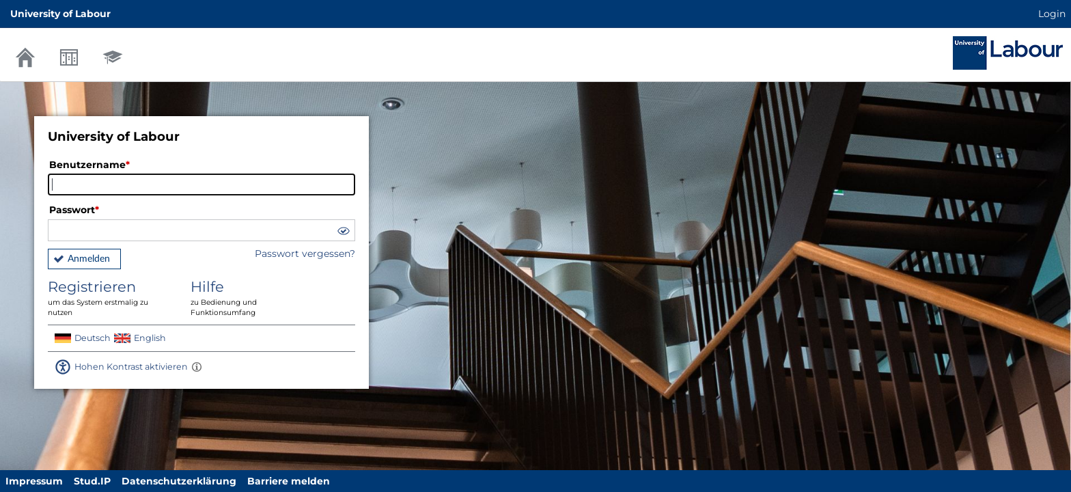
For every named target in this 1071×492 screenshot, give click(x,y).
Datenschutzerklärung (179, 481)
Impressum (34, 481)
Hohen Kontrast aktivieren (131, 366)
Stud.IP (92, 481)
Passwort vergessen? (305, 253)
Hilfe (252, 298)
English (150, 338)
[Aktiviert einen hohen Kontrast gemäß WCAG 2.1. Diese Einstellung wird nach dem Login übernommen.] (196, 367)
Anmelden (89, 259)
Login (1052, 14)
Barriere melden (288, 481)
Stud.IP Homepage (1008, 53)
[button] (342, 232)
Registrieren (109, 298)
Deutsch (92, 338)
